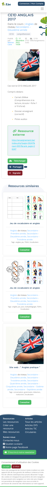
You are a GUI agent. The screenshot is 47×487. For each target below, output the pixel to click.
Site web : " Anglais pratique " (24, 367)
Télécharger (17, 160)
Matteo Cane (11, 43)
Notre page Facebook (15, 447)
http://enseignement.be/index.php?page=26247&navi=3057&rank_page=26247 (23, 144)
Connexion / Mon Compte (31, 4)
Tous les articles (33, 421)
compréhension (23, 34)
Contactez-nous (11, 440)
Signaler (15, 172)
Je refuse (16, 466)
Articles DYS (31, 425)
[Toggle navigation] (42, 8)
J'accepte (6, 466)
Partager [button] (15, 166)
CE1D (11, 34)
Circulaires (30, 432)
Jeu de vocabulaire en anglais (25, 223)
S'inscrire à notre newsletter (20, 452)
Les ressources (11, 421)
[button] (25, 167)
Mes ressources (11, 432)
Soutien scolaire (12, 443)
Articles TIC (31, 428)
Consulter (25, 249)
